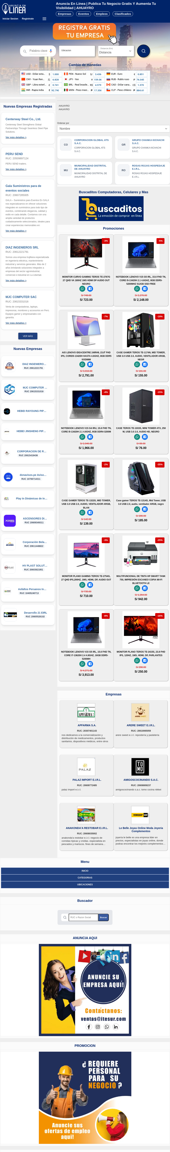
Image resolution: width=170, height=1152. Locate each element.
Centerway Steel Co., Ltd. (23, 119)
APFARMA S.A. (87, 725)
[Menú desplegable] (44, 18)
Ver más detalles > (16, 137)
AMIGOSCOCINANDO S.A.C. (141, 779)
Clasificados (123, 13)
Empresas (64, 13)
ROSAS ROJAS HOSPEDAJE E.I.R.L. (148, 167)
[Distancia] (116, 51)
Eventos (83, 13)
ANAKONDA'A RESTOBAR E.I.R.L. (87, 828)
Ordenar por (63, 123)
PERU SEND (14, 154)
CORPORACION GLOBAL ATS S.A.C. (91, 142)
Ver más (28, 336)
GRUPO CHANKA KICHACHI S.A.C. (148, 142)
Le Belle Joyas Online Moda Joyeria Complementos (141, 830)
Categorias (85, 877)
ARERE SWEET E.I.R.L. (141, 725)
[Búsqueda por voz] (50, 51)
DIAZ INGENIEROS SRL (22, 247)
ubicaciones (85, 884)
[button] (51, 51)
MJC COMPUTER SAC (21, 297)
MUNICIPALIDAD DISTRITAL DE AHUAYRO (90, 167)
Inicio (85, 871)
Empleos (102, 13)
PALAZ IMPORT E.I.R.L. (87, 779)
